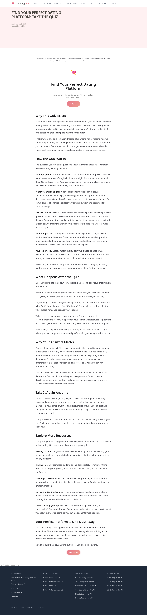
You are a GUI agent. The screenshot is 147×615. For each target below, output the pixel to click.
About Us (14, 588)
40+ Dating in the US (115, 586)
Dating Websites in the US (53, 590)
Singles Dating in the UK (84, 577)
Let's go (73, 104)
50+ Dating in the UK (115, 582)
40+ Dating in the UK (115, 577)
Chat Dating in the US (83, 594)
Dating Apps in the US (51, 586)
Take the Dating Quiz (19, 584)
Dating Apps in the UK (51, 577)
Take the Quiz (73, 552)
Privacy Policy (16, 592)
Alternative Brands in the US (86, 586)
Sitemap (14, 596)
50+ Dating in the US (115, 590)
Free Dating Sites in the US (85, 590)
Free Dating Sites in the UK (85, 582)
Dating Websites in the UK (53, 582)
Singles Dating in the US (84, 598)
